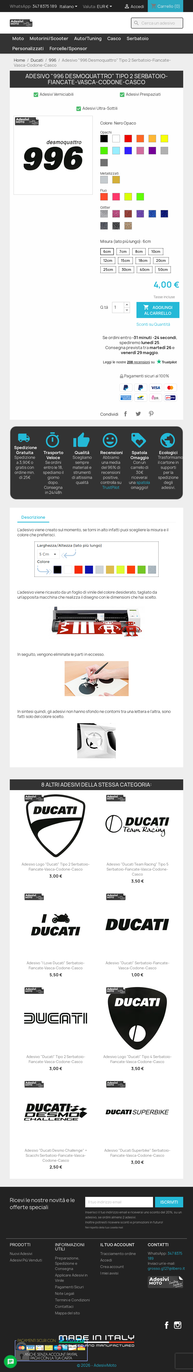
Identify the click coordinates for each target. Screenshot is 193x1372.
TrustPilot (110, 487)
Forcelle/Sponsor (68, 48)
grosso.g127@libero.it (166, 1268)
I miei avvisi (109, 1273)
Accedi (106, 1260)
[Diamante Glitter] (105, 215)
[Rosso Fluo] (105, 198)
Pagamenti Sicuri (69, 1287)
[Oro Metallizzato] (117, 181)
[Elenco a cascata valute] (105, 7)
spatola (143, 482)
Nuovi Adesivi (21, 1253)
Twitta (138, 414)
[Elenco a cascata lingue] (69, 7)
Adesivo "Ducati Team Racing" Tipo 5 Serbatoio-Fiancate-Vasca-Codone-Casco (137, 869)
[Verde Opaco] (105, 152)
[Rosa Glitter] (117, 215)
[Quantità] (118, 307)
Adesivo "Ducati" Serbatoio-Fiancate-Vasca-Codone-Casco (137, 965)
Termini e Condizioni (72, 1300)
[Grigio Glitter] (105, 227)
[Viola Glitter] (141, 215)
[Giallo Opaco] (165, 140)
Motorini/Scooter (49, 38)
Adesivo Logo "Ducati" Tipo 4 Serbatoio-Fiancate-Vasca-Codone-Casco (137, 1059)
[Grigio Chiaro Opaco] (165, 152)
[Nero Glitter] (117, 227)
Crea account (112, 1266)
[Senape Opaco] (153, 140)
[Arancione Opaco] (141, 140)
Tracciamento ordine (118, 1253)
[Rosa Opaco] (141, 152)
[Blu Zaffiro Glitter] (153, 215)
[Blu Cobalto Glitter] (165, 215)
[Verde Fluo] (141, 198)
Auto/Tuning (88, 38)
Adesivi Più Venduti (26, 1260)
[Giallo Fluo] (129, 198)
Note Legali (64, 1293)
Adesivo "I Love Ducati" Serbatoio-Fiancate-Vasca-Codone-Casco (56, 965)
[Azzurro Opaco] (117, 152)
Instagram (178, 1325)
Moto (18, 38)
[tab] (33, 517)
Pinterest (151, 414)
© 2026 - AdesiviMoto (96, 1365)
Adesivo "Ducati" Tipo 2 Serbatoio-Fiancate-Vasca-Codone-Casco (55, 1059)
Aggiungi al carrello (157, 310)
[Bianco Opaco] (117, 140)
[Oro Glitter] (129, 227)
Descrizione (33, 517)
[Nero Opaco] (105, 140)
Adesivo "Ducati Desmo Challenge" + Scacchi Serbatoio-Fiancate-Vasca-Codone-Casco (56, 1155)
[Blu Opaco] (129, 152)
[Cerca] (157, 23)
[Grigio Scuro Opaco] (105, 164)
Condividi (125, 414)
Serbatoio (138, 38)
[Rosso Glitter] (129, 215)
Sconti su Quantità (153, 324)
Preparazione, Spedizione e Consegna (67, 1263)
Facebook (167, 1325)
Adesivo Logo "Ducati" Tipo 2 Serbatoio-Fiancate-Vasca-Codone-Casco (56, 867)
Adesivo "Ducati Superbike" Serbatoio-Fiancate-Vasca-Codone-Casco (137, 1153)
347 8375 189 (44, 6)
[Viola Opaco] (153, 152)
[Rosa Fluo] (117, 198)
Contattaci (64, 1306)
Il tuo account (117, 1244)
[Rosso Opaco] (129, 140)
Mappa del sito (67, 1313)
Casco (114, 38)
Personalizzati (28, 48)
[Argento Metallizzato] (105, 181)
